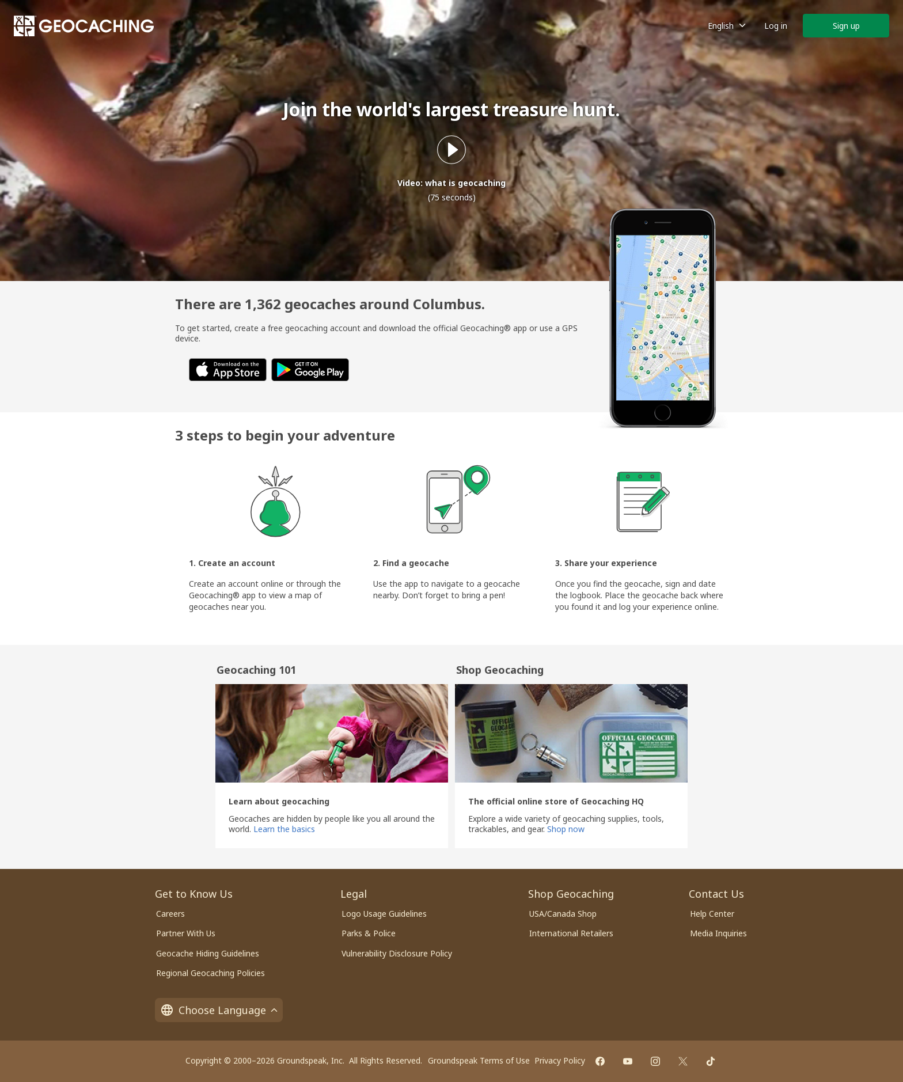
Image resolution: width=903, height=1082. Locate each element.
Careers (170, 913)
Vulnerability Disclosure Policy (397, 953)
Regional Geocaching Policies (210, 972)
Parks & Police (369, 933)
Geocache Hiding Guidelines (207, 953)
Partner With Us (185, 933)
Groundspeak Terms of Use (479, 1060)
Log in (775, 25)
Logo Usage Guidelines (384, 913)
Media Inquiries (718, 933)
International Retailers (571, 933)
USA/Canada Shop (563, 913)
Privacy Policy (559, 1060)
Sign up (846, 25)
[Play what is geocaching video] (451, 149)
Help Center (712, 913)
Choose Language (219, 1010)
